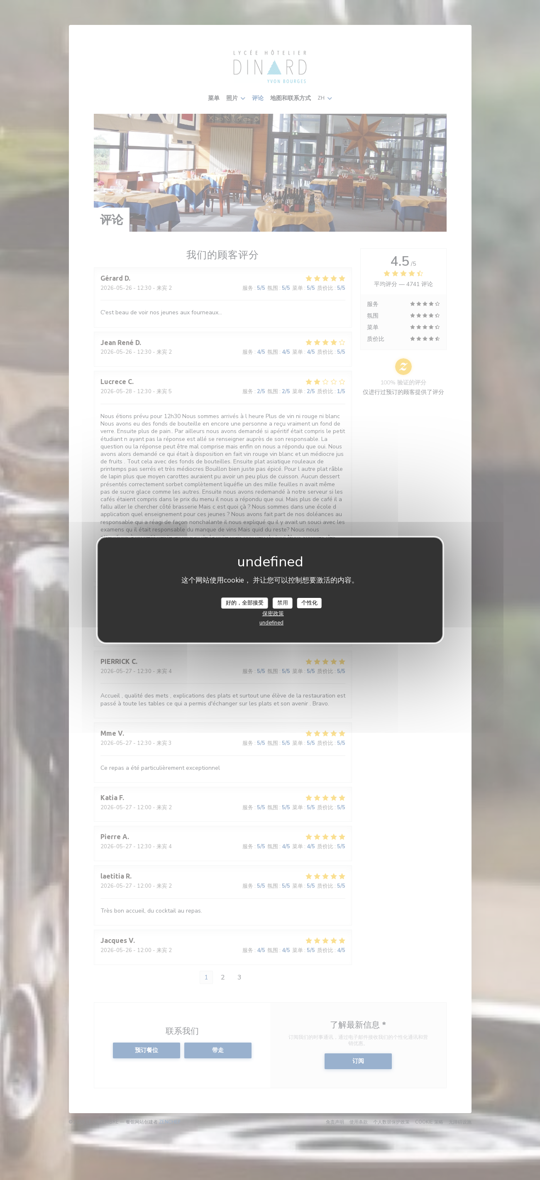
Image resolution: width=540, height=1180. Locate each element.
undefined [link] (271, 623)
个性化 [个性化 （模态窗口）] (309, 602)
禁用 (282, 602)
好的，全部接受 (245, 602)
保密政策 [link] (273, 613)
